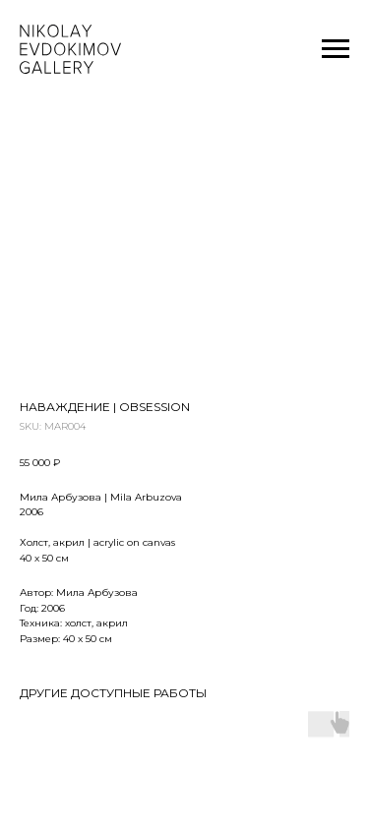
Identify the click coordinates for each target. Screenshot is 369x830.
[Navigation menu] (335, 49)
